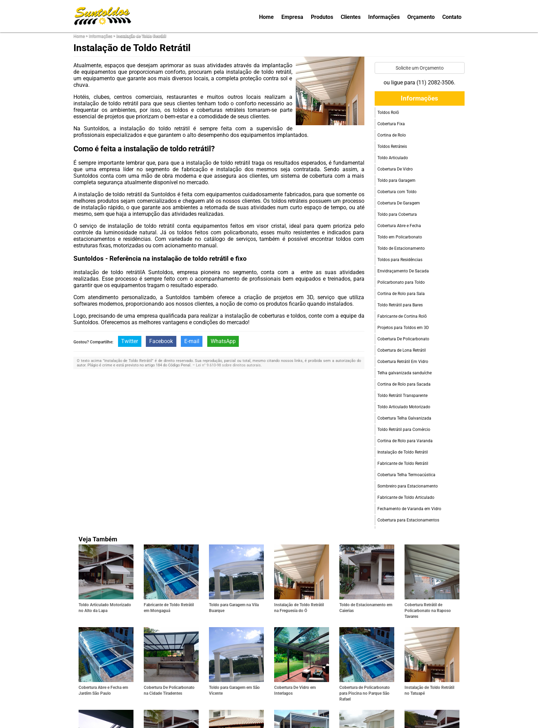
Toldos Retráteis (392, 146)
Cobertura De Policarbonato (403, 339)
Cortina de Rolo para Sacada (404, 384)
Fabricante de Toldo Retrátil (402, 463)
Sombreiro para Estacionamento (407, 486)
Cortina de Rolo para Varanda (405, 440)
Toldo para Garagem (396, 180)
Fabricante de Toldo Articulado (405, 497)
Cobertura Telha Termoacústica (406, 474)
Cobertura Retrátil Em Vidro (402, 361)
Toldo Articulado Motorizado (403, 406)
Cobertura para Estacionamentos (408, 520)
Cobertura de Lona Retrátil (401, 350)
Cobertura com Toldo (397, 191)
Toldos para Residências (399, 259)
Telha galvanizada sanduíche (404, 373)
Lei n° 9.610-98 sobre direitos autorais (228, 365)
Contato (451, 17)
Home (266, 17)
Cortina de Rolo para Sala (401, 293)
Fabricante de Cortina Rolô (402, 316)
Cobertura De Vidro (395, 169)
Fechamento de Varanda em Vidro (409, 508)
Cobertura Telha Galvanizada (404, 418)
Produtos (322, 17)
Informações (384, 17)
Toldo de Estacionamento (401, 248)
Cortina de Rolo (391, 135)
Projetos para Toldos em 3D (403, 327)
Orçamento (421, 17)
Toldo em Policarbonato (399, 237)
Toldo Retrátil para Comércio (403, 429)
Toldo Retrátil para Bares (400, 305)
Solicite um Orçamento (420, 68)
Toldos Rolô (388, 112)
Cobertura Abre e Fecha (399, 225)
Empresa (292, 17)
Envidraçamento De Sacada (403, 271)
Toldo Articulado (392, 157)
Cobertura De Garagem (398, 203)
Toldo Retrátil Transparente (402, 395)
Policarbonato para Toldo (401, 282)
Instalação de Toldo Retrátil (402, 452)
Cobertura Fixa (391, 123)
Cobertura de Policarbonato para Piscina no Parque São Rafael (364, 693)
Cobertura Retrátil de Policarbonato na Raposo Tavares (428, 610)
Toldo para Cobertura (397, 214)
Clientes (351, 17)
